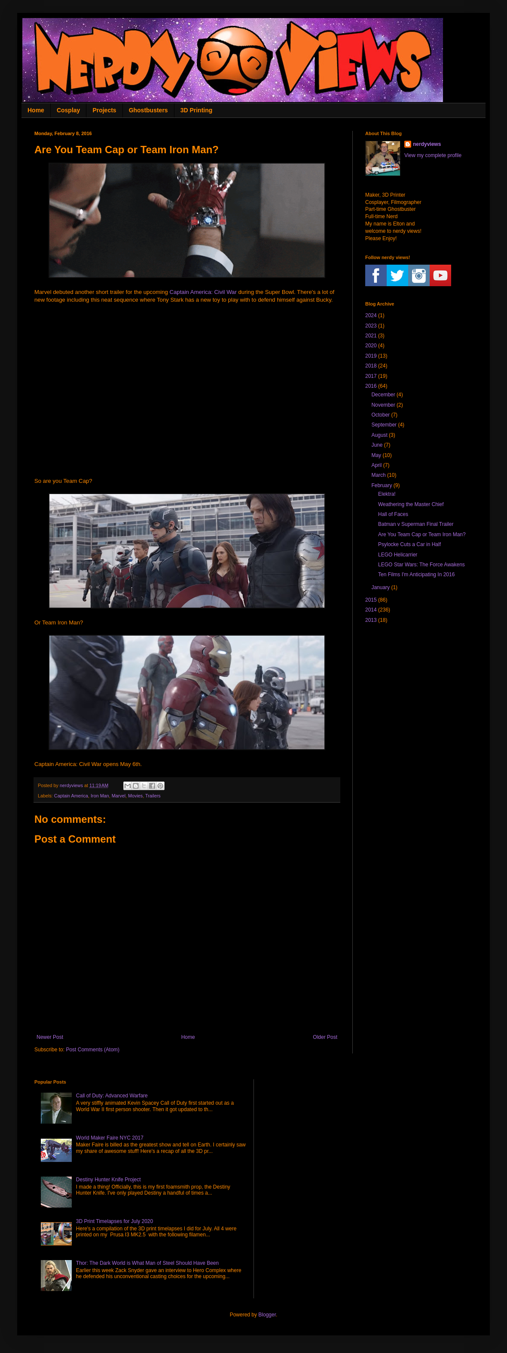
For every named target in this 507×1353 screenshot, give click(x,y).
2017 (371, 376)
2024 (371, 315)
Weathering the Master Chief (411, 504)
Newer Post (50, 1037)
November (383, 405)
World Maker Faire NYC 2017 (110, 1138)
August (379, 435)
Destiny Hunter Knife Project (108, 1180)
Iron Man (100, 795)
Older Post (325, 1037)
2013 (371, 620)
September (384, 425)
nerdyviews (427, 144)
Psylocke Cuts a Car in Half (409, 544)
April (376, 465)
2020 (371, 346)
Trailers (153, 795)
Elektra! (387, 494)
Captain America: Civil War (202, 292)
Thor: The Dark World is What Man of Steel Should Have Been (147, 1263)
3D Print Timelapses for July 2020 (114, 1221)
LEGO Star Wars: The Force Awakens (421, 565)
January (380, 587)
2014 (371, 610)
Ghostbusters (148, 110)
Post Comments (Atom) (92, 1050)
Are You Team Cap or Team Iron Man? (422, 534)
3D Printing (196, 110)
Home (35, 110)
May (376, 455)
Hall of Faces (393, 514)
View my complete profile (432, 155)
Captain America (71, 795)
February (381, 485)
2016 (371, 386)
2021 (371, 336)
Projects (104, 110)
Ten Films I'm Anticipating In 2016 (416, 574)
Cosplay (68, 110)
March (378, 475)
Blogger (267, 1315)
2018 (371, 366)
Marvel (118, 795)
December (383, 395)
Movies (135, 795)
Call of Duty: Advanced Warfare (112, 1096)
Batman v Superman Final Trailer (415, 524)
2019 (371, 356)
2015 (371, 600)
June (376, 445)
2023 (371, 326)
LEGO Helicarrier (397, 555)
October (380, 415)
